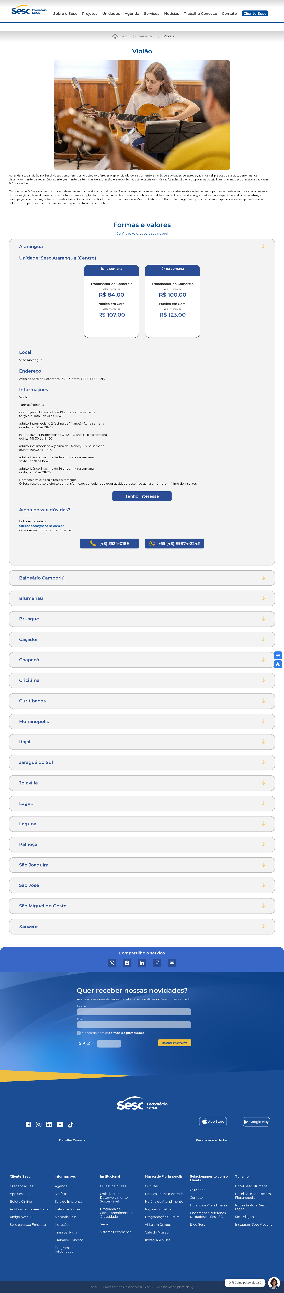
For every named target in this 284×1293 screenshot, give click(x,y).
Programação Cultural (162, 1217)
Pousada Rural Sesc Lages (250, 1207)
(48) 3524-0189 (109, 543)
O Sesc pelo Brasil (114, 1186)
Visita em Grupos (158, 1225)
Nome (81, 1006)
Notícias (171, 13)
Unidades (111, 13)
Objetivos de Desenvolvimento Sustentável (114, 1197)
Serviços (151, 13)
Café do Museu (157, 1232)
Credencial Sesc (22, 1186)
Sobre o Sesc (65, 13)
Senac (105, 1224)
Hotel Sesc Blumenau (252, 1186)
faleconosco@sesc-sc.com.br (41, 526)
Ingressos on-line (158, 1209)
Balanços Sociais (67, 1209)
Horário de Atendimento (164, 1201)
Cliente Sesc (255, 13)
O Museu (152, 1186)
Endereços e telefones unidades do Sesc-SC (208, 1215)
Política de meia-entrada (29, 1209)
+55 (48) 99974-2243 (174, 543)
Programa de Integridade (65, 1249)
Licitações (62, 1225)
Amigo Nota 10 (21, 1217)
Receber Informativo (174, 1042)
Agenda (132, 13)
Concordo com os (110, 1032)
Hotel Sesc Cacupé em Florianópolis (253, 1196)
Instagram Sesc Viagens (253, 1224)
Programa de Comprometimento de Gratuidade (117, 1212)
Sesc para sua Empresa (28, 1225)
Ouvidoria (197, 1190)
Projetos (89, 13)
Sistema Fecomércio (116, 1232)
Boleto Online (21, 1201)
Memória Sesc (66, 1217)
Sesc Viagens (245, 1217)
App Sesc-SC (20, 1194)
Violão (168, 36)
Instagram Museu (159, 1240)
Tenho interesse (142, 496)
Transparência (66, 1232)
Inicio (124, 36)
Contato (229, 13)
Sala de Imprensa (68, 1201)
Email (81, 1019)
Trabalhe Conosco (200, 13)
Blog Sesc (197, 1224)
